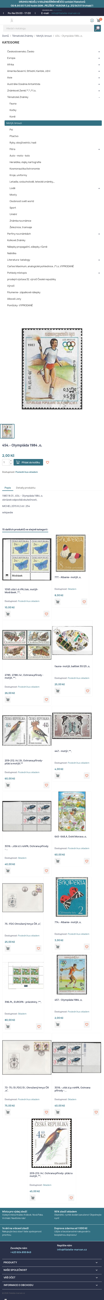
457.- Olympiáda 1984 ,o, (68, 999)
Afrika (10, 64)
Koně (12, 116)
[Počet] (5, 462)
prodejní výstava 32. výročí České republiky (31, 279)
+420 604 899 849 (57, 10)
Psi (11, 129)
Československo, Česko (20, 51)
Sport (13, 207)
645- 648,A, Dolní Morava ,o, (71, 836)
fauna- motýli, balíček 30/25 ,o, (72, 666)
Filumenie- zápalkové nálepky (23, 292)
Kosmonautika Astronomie (25, 168)
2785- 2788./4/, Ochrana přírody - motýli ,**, (24, 676)
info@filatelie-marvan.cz (65, 13)
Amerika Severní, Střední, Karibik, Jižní (28, 71)
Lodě (12, 188)
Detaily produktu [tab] (25, 487)
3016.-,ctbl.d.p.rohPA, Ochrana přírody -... (72, 1089)
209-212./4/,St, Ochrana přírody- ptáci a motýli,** (24, 762)
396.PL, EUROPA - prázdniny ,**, (23, 1002)
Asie (9, 77)
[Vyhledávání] (52, 28)
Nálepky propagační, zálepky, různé (27, 246)
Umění (13, 214)
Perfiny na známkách (19, 233)
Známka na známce (20, 220)
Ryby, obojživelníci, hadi (23, 142)
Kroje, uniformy (18, 175)
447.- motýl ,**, (63, 751)
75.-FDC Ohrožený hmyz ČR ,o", (23, 923)
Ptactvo (14, 136)
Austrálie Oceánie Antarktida (23, 84)
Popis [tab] (8, 487)
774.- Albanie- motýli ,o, (68, 922)
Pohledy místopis (17, 272)
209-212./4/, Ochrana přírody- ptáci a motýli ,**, (51, 1175)
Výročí (10, 285)
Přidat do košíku (31, 462)
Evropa (11, 58)
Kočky (13, 110)
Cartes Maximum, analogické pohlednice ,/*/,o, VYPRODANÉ (40, 266)
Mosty (13, 194)
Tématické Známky (17, 97)
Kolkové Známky (16, 240)
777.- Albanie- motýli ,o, (68, 577)
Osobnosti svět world (22, 201)
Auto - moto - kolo (20, 155)
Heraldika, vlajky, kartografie (25, 162)
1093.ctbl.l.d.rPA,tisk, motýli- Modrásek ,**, (21, 591)
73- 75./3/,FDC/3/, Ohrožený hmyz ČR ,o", (27, 1089)
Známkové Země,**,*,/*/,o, (21, 90)
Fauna (13, 103)
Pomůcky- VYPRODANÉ (20, 305)
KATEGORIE (10, 42)
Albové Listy (14, 298)
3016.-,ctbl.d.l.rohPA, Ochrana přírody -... (26, 848)
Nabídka (11, 253)
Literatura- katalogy (18, 259)
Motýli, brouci (14, 123)
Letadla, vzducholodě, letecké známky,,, (32, 181)
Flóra (12, 149)
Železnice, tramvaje (21, 227)
